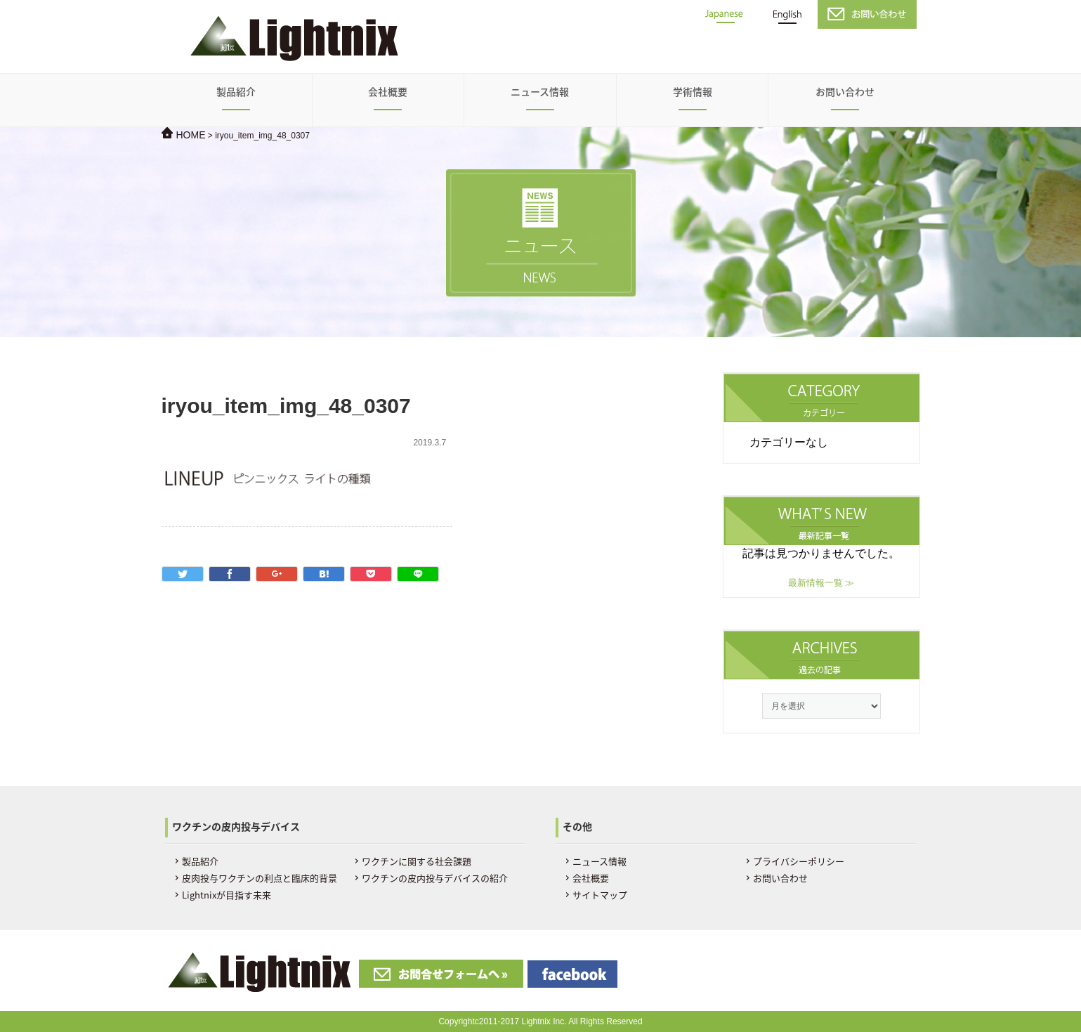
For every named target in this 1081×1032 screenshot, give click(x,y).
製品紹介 (236, 91)
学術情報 (692, 91)
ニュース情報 (540, 91)
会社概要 (387, 91)
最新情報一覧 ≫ (821, 582)
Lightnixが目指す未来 (226, 894)
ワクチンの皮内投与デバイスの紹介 (435, 877)
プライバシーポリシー (798, 861)
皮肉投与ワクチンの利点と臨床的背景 (259, 877)
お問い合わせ (844, 91)
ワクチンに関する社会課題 (416, 861)
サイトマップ (599, 894)
